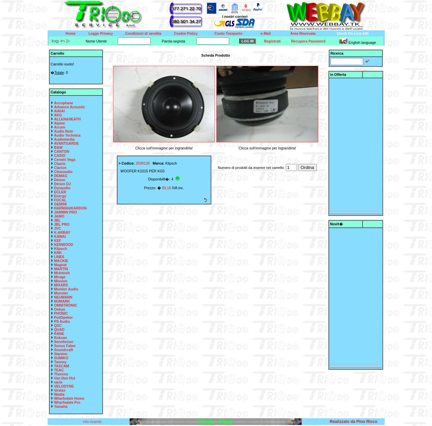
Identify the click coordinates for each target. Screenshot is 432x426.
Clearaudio (63, 172)
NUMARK (62, 301)
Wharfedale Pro (67, 402)
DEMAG (61, 176)
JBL (57, 220)
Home (70, 33)
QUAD (59, 330)
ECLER (60, 192)
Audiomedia (64, 139)
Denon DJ (62, 184)
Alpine (59, 123)
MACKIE (61, 261)
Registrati (272, 41)
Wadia (59, 394)
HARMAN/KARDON (70, 208)
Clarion (60, 168)
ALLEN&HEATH (67, 119)
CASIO (59, 155)
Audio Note (63, 131)
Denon (59, 180)
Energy (60, 196)
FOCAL (60, 200)
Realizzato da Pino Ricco (353, 421)
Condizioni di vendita (143, 33)
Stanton (61, 354)
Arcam (59, 127)
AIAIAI (59, 111)
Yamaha (61, 406)
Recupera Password (308, 41)
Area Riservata (303, 33)
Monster (61, 293)
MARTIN (61, 269)
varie (58, 382)
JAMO (59, 216)
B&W (58, 147)
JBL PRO (62, 224)
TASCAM (61, 366)
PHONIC (61, 313)
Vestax (59, 390)
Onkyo (59, 309)
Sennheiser (63, 342)
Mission (61, 281)
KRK (58, 253)
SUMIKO (61, 358)
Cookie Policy (186, 33)
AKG (58, 115)
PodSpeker (63, 317)
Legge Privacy (100, 33)
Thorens (61, 374)
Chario (59, 164)
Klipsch (60, 249)
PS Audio (62, 321)
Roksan (60, 338)
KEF (57, 240)
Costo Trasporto (228, 33)
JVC (57, 228)
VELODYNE (64, 386)
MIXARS (61, 285)
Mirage (59, 277)
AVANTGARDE (66, 143)
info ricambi (92, 422)
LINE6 (59, 257)
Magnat (60, 265)
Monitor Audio (66, 289)
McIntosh (62, 273)
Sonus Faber (65, 346)
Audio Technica (67, 135)
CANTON (61, 151)
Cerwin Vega (64, 160)
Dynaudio (62, 188)
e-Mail (266, 33)
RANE (59, 334)
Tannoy (60, 362)
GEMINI (60, 204)
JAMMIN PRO (65, 212)
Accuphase (63, 103)
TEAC (59, 370)
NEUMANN (63, 297)
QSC (58, 325)
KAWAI (60, 236)
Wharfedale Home (69, 398)
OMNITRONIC (65, 305)
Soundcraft (63, 350)
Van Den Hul (64, 378)
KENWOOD (63, 245)
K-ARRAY (62, 232)
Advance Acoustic (69, 107)
